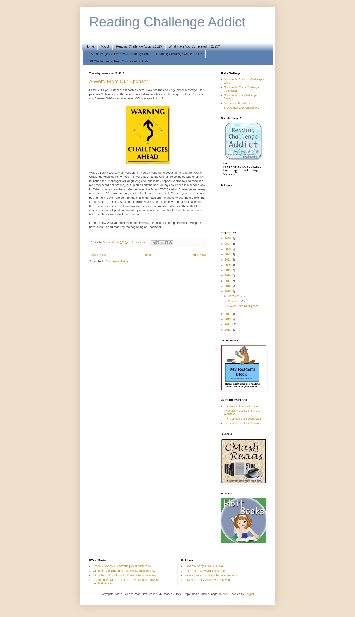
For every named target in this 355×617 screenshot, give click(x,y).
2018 (228, 278)
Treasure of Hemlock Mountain (242, 426)
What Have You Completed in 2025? (194, 46)
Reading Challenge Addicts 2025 (139, 46)
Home (90, 46)
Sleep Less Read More (238, 103)
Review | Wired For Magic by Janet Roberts (211, 578)
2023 (228, 251)
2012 (228, 327)
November (234, 304)
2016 (228, 288)
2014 (228, 316)
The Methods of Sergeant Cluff (242, 421)
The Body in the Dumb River (241, 409)
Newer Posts (98, 254)
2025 (228, 241)
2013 (228, 322)
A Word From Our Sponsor (118, 81)
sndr (225, 596)
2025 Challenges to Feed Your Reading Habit (117, 54)
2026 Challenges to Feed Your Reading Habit (117, 61)
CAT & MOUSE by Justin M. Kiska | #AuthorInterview (124, 578)
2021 (228, 262)
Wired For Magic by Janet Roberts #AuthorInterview (124, 573)
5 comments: (139, 242)
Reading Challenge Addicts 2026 (179, 54)
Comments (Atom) (117, 261)
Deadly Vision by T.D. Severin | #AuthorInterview (122, 568)
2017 (228, 283)
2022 (228, 257)
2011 (228, 332)
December (234, 298)
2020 (228, 267)
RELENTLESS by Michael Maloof (205, 573)
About (105, 46)
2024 (228, 246)
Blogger (249, 596)
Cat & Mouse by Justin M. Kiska (204, 568)
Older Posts (199, 254)
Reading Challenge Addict (167, 21)
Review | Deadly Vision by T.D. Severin (208, 582)
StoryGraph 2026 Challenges (241, 107)
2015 (228, 294)
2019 (228, 273)
